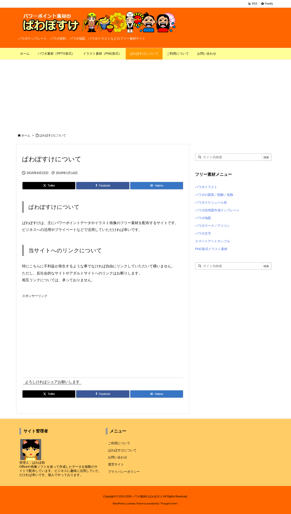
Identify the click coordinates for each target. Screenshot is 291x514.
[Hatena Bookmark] (156, 185)
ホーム (25, 135)
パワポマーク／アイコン (212, 226)
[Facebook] (102, 185)
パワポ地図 (203, 218)
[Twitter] (49, 185)
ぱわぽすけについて (52, 135)
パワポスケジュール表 (211, 202)
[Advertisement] (145, 94)
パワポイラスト (206, 187)
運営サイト (116, 464)
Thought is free (169, 503)
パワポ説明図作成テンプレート (217, 210)
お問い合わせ (117, 457)
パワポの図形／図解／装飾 (214, 195)
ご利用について (119, 443)
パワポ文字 (203, 233)
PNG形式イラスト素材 (211, 249)
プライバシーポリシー (124, 471)
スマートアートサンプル (212, 241)
